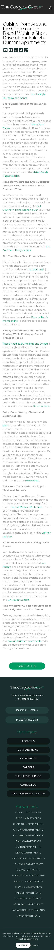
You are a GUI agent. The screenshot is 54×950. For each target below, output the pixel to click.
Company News (28, 750)
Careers (28, 767)
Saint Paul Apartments (28, 904)
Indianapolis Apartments (28, 858)
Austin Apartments (28, 818)
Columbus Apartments (28, 835)
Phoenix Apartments (28, 887)
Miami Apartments (28, 870)
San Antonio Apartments (28, 910)
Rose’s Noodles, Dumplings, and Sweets (25, 343)
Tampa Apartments (28, 915)
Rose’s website (41, 406)
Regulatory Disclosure (28, 793)
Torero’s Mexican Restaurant (26, 507)
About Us (28, 741)
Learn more (32, 939)
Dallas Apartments (28, 841)
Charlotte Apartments (28, 824)
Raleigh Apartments (28, 892)
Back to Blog (27, 665)
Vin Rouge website (18, 600)
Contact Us (28, 785)
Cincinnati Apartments (28, 829)
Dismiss (35, 945)
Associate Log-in (27, 710)
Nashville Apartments (28, 881)
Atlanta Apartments (28, 812)
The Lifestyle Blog (28, 776)
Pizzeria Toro (35, 269)
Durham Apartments (28, 898)
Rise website (32, 480)
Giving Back (28, 758)
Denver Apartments (28, 852)
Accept (23, 945)
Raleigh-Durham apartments (24, 641)
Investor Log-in (27, 719)
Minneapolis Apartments (28, 875)
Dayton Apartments (28, 847)
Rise (5, 425)
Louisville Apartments (28, 864)
